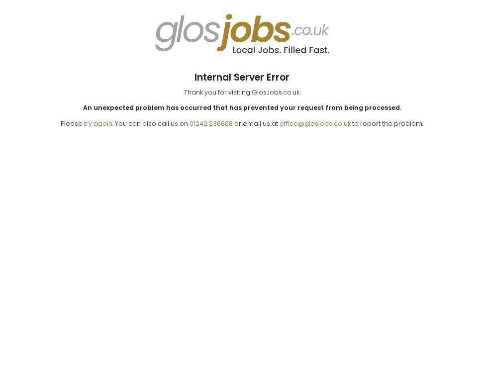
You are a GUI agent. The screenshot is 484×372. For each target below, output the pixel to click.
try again (98, 123)
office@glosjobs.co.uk (315, 123)
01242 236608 (211, 123)
